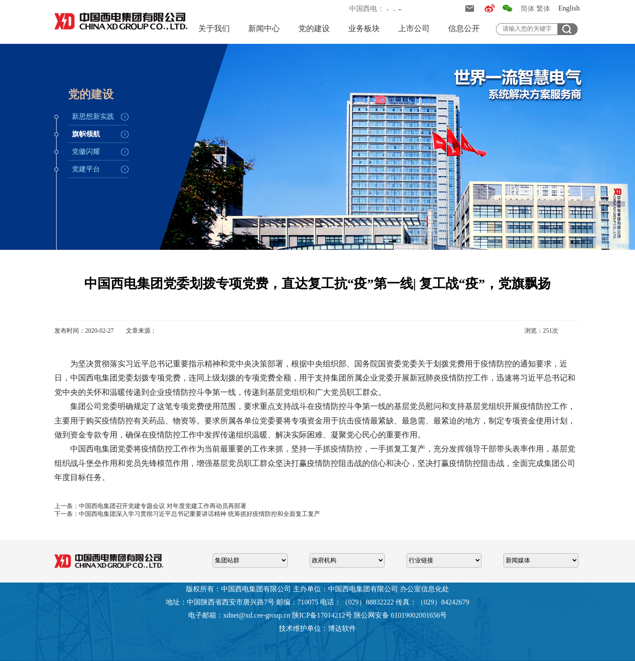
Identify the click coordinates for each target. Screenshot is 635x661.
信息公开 (464, 28)
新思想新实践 (93, 116)
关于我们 (214, 28)
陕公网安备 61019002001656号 (400, 615)
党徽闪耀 (86, 151)
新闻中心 (264, 28)
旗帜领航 (86, 134)
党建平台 (86, 169)
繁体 (543, 8)
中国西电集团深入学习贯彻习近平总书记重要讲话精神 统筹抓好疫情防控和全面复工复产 (199, 514)
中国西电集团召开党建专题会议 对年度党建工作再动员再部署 (162, 506)
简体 (528, 8)
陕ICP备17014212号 (322, 615)
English (569, 8)
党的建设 (314, 28)
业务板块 (364, 28)
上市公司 (414, 28)
